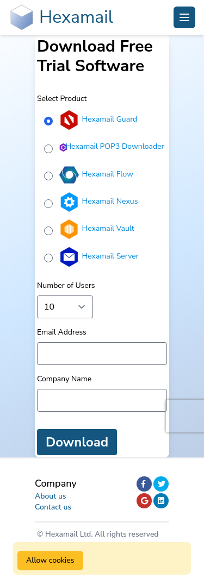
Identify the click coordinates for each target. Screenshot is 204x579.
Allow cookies (50, 560)
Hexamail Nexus (110, 201)
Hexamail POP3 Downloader (114, 146)
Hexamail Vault (108, 228)
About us (50, 496)
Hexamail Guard (110, 119)
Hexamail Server (110, 256)
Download (77, 442)
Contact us (53, 507)
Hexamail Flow (107, 174)
